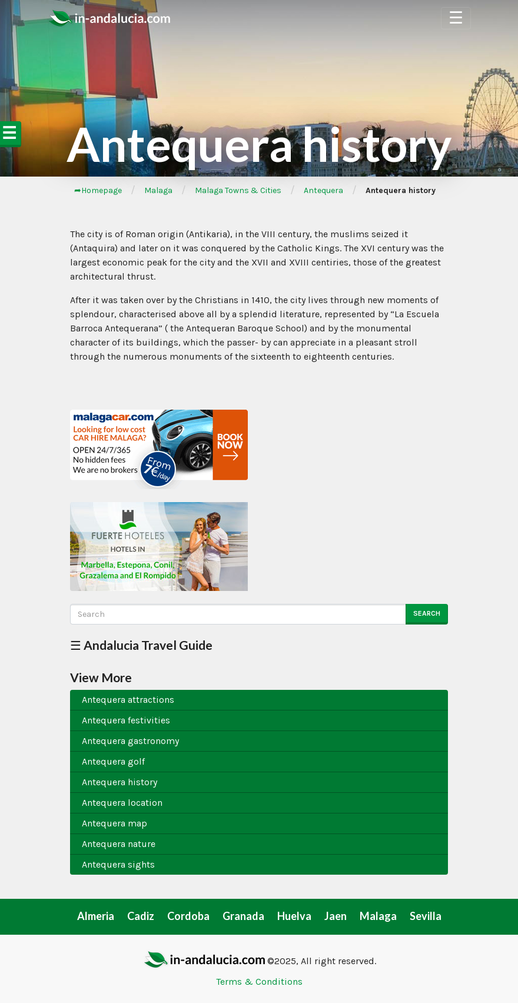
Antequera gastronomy (130, 740)
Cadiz (140, 915)
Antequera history (119, 782)
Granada (243, 915)
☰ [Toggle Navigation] (456, 18)
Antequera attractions (128, 699)
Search (426, 613)
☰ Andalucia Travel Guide (141, 644)
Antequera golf (113, 761)
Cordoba (188, 915)
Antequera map (114, 823)
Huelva (294, 915)
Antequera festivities (126, 720)
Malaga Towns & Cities (238, 190)
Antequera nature (118, 843)
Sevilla (425, 915)
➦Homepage (98, 190)
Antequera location (122, 802)
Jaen (335, 915)
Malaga (158, 190)
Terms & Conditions (259, 981)
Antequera (323, 190)
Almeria (95, 915)
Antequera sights (118, 864)
